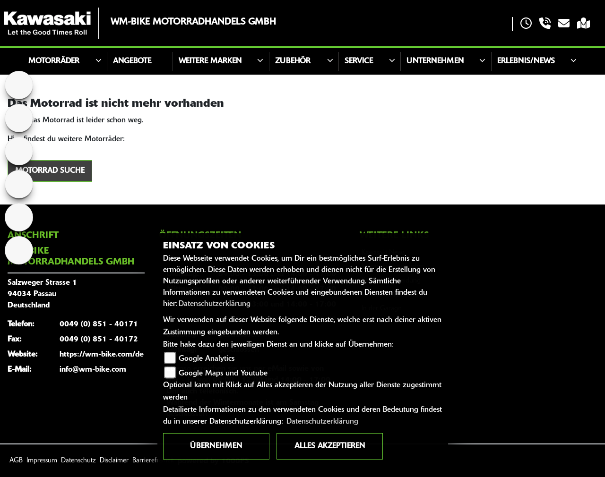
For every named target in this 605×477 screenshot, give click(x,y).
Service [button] (359, 61)
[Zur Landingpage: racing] (19, 217)
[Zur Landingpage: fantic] (19, 184)
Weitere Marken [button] (210, 61)
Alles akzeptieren (329, 446)
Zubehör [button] (293, 61)
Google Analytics (206, 359)
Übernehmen (216, 446)
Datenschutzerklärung (215, 304)
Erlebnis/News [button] (526, 61)
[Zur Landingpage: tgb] (19, 151)
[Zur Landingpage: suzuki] (19, 118)
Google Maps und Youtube (223, 373)
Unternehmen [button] (435, 61)
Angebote (132, 61)
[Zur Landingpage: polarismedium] (19, 85)
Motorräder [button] (53, 61)
